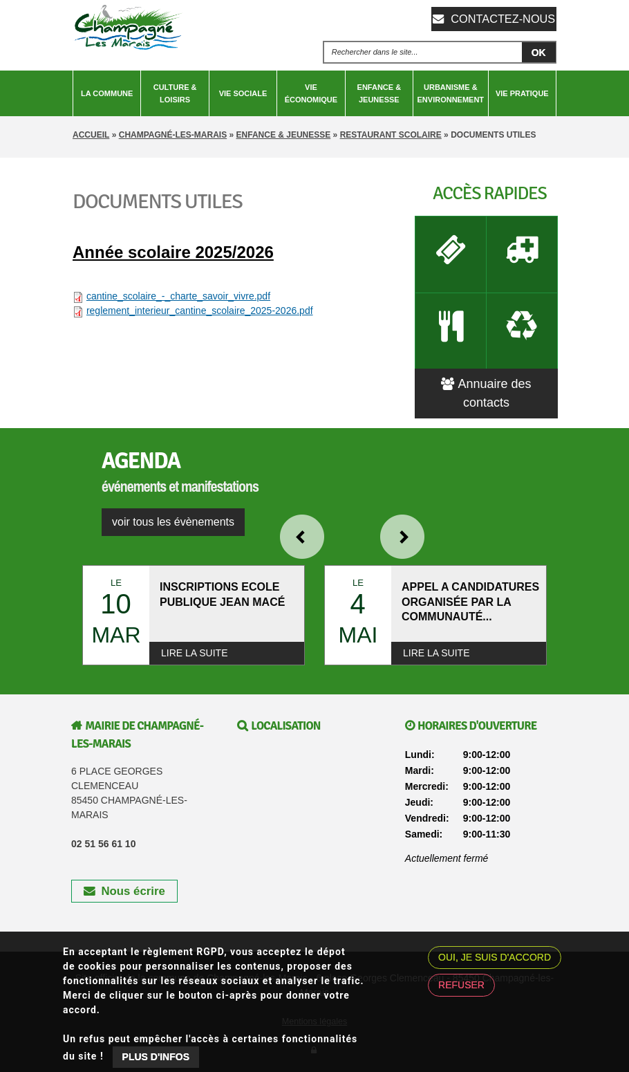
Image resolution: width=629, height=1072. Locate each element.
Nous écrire (124, 871)
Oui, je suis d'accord (494, 957)
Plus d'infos (155, 1056)
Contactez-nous (501, 19)
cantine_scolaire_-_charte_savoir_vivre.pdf (178, 296)
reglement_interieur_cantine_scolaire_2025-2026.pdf (199, 310)
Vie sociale (243, 93)
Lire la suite (194, 632)
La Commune (107, 93)
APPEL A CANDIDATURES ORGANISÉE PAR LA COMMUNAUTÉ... (470, 582)
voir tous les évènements (173, 502)
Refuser (461, 984)
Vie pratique (522, 93)
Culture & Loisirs (175, 93)
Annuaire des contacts (486, 373)
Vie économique (311, 93)
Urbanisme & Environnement (451, 93)
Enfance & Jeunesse (379, 93)
